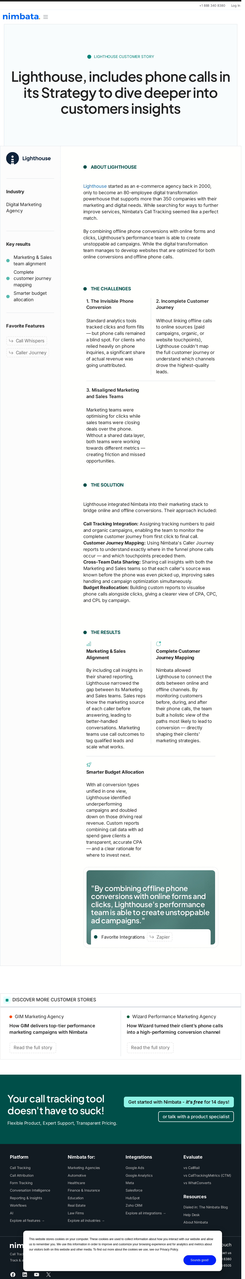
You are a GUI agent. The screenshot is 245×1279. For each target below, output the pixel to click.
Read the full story (33, 1047)
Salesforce (134, 1190)
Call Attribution (22, 1175)
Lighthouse (95, 186)
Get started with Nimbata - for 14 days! (178, 1102)
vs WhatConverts (197, 1183)
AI (11, 1213)
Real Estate (77, 1205)
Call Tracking (20, 1168)
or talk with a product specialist (196, 1116)
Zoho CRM (134, 1205)
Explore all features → (27, 1220)
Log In (235, 5)
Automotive (77, 1175)
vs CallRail (191, 1168)
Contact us (223, 1253)
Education (76, 1198)
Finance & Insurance (84, 1190)
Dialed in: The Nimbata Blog (205, 1207)
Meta (130, 1183)
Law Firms (76, 1213)
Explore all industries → (86, 1220)
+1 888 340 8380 (212, 5)
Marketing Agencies (84, 1168)
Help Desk (191, 1215)
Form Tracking (21, 1183)
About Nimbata (195, 1222)
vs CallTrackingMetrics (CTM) (207, 1175)
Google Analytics (139, 1175)
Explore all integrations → (146, 1213)
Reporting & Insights (26, 1198)
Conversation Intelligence (30, 1190)
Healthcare (76, 1183)
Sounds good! (200, 1260)
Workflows (18, 1205)
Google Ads (135, 1168)
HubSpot (133, 1198)
